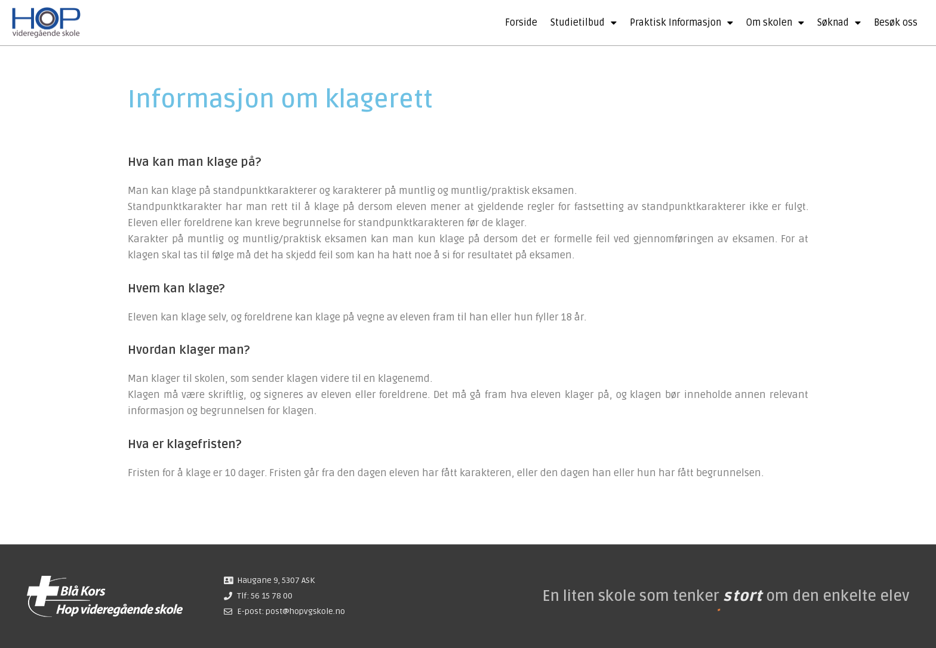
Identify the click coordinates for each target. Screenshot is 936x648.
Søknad (839, 22)
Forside (521, 23)
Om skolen (775, 22)
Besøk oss (895, 23)
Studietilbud (583, 22)
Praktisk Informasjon (681, 22)
